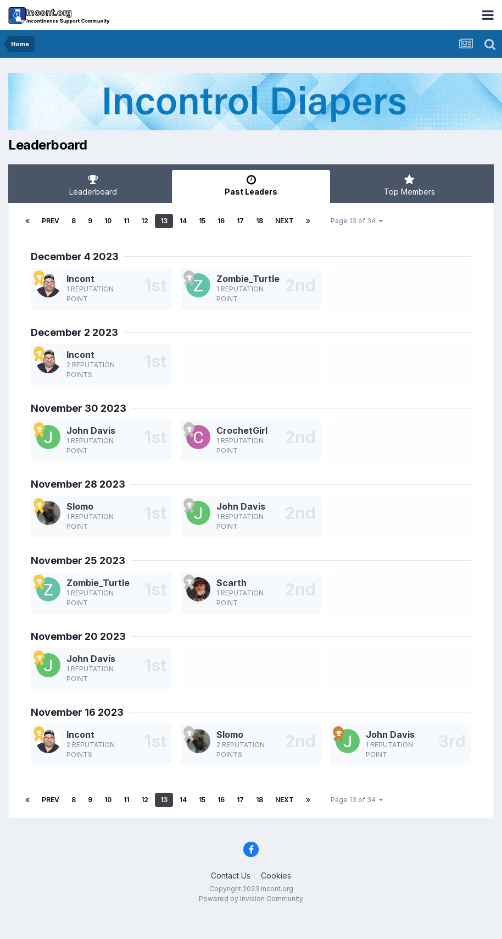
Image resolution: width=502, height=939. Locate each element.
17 (240, 221)
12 (144, 221)
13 (164, 221)
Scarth (231, 582)
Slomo (79, 506)
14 (183, 221)
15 (202, 221)
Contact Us (230, 875)
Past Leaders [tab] (251, 185)
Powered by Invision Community (251, 898)
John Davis (90, 430)
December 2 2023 (74, 332)
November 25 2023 (78, 560)
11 (126, 221)
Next (284, 221)
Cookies (276, 875)
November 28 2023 (78, 484)
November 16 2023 (77, 712)
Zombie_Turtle (248, 278)
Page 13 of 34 (357, 221)
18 (259, 221)
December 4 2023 (75, 256)
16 (221, 221)
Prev (50, 221)
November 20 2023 (78, 636)
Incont (80, 278)
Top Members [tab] (409, 185)
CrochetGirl (241, 430)
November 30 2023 (78, 408)
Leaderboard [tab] (93, 185)
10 (107, 221)
